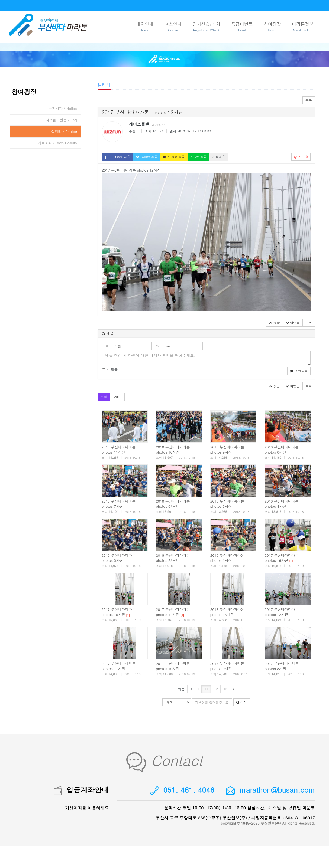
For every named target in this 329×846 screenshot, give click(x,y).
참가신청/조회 (206, 27)
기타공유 (218, 156)
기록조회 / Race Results (57, 142)
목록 (308, 100)
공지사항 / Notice (63, 108)
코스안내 (173, 27)
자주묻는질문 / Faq (61, 119)
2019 (118, 396)
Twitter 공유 (147, 156)
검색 (241, 702)
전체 (104, 396)
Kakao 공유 (174, 156)
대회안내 (144, 27)
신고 (301, 156)
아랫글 (293, 322)
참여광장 (272, 27)
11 (206, 689)
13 (225, 689)
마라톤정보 (303, 27)
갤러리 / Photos (64, 131)
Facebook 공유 (117, 156)
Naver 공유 (199, 156)
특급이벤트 (242, 27)
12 (216, 689)
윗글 (274, 322)
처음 (181, 689)
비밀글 (110, 369)
